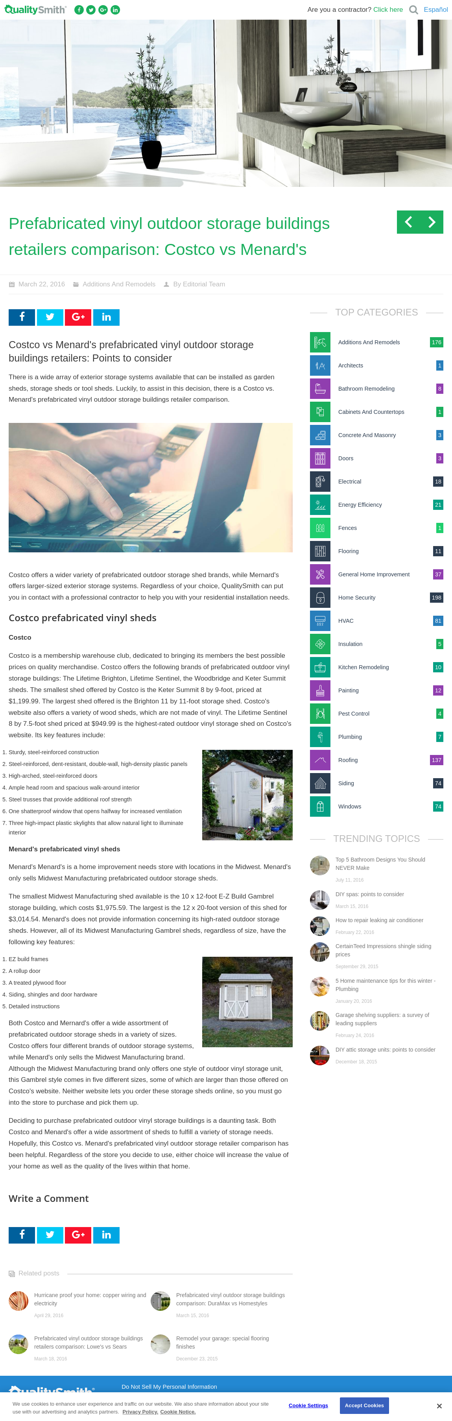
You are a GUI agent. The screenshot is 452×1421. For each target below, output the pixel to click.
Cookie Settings (308, 1405)
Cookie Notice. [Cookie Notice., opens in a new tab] (178, 1412)
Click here (388, 9)
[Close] (439, 1406)
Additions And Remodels (119, 284)
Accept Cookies (364, 1405)
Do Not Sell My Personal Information (169, 1387)
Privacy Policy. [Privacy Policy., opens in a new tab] (141, 1412)
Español (436, 9)
